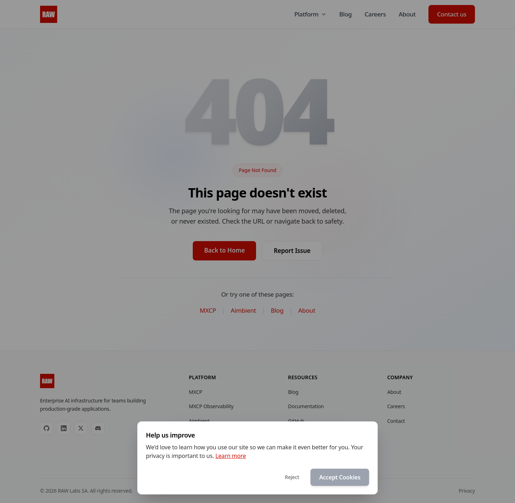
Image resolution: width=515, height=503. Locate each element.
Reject (292, 477)
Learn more (230, 456)
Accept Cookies (339, 477)
